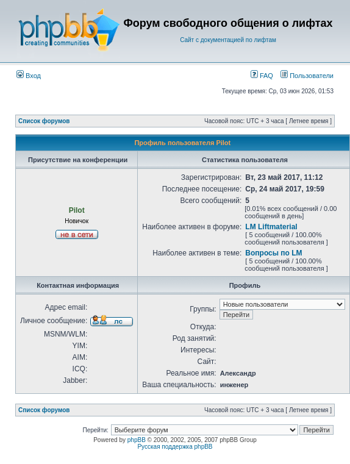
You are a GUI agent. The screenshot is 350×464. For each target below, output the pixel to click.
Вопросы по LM (273, 253)
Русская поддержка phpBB (174, 446)
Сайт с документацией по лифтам (228, 40)
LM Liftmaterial (271, 227)
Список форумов (44, 121)
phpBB (136, 440)
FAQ (262, 75)
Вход (28, 75)
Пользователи (307, 75)
